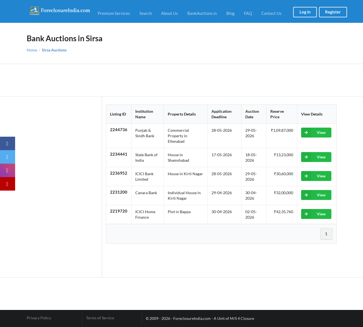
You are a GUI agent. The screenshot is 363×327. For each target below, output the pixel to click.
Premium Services (114, 13)
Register (333, 11)
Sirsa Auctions (54, 50)
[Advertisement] (182, 80)
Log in (305, 11)
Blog (230, 13)
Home (32, 50)
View (313, 133)
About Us (169, 13)
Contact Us (271, 13)
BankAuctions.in (202, 13)
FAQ (248, 13)
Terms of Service (100, 318)
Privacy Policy (39, 318)
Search (145, 13)
